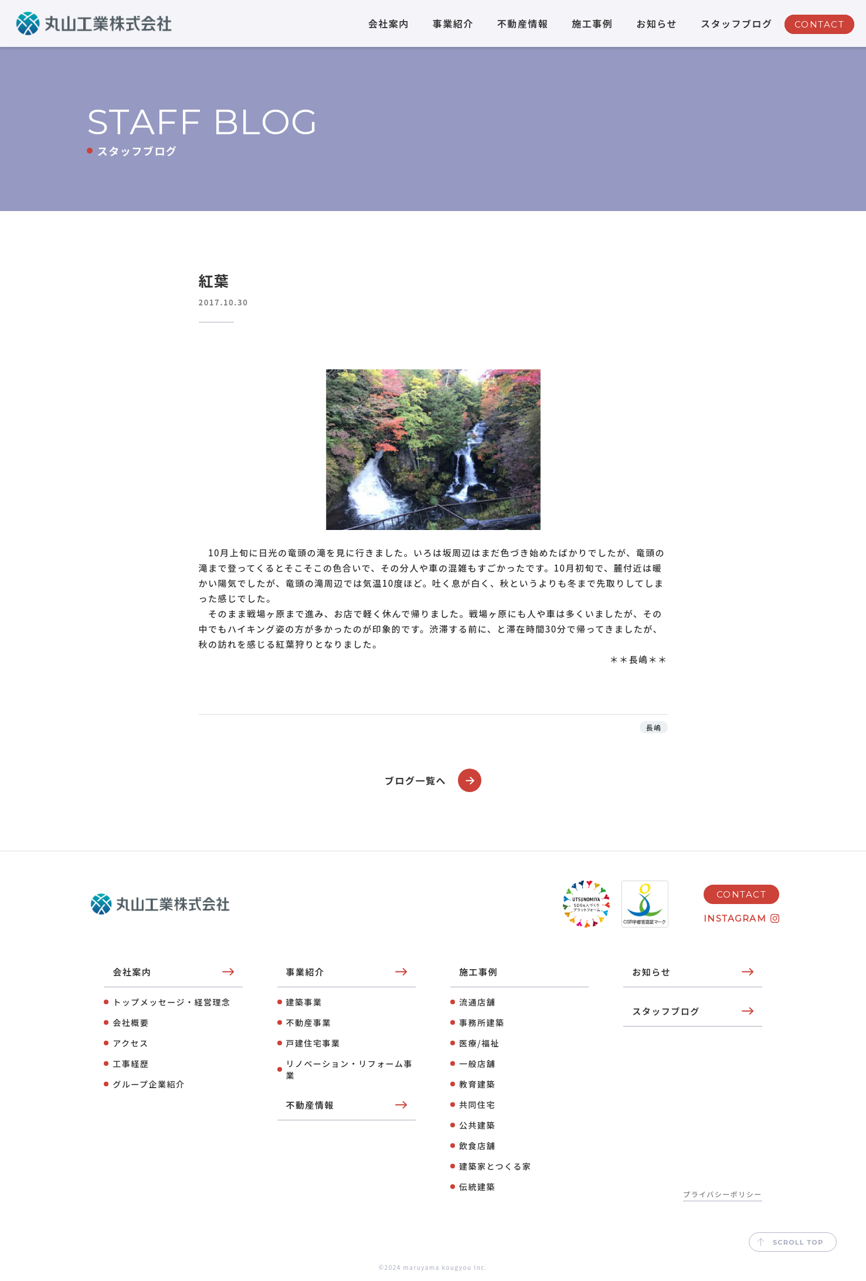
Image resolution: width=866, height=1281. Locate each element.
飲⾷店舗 (477, 1145)
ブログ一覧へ (433, 780)
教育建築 (477, 1084)
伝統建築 (477, 1186)
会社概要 (131, 1022)
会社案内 (388, 23)
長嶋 (653, 727)
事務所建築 (482, 1022)
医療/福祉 (479, 1043)
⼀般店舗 (477, 1063)
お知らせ (656, 23)
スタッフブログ (737, 23)
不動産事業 (309, 1022)
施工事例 (592, 23)
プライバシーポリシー (722, 1194)
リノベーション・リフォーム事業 (349, 1069)
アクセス (130, 1043)
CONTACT (819, 24)
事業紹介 (453, 23)
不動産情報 (523, 23)
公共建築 (477, 1125)
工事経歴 (131, 1063)
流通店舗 (477, 1002)
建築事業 (304, 1002)
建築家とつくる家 (495, 1166)
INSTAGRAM (735, 918)
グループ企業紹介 (149, 1084)
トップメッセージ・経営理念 (171, 1002)
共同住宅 (477, 1104)
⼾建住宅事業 (313, 1043)
